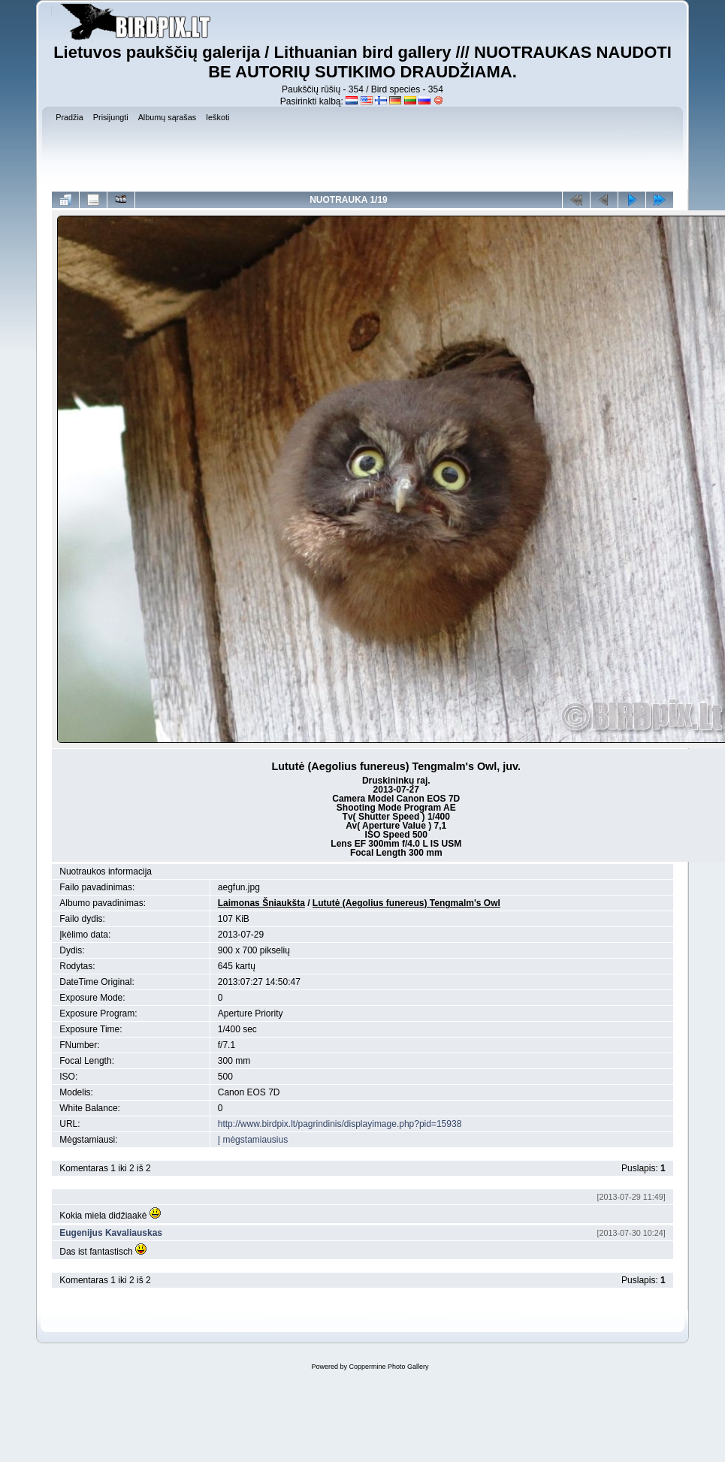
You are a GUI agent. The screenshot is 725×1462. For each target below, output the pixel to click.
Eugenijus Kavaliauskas (110, 1233)
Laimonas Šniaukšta (261, 903)
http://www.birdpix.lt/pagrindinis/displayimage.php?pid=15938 (340, 1124)
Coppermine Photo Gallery (388, 1366)
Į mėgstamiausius (253, 1139)
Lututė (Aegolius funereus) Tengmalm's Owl (406, 903)
